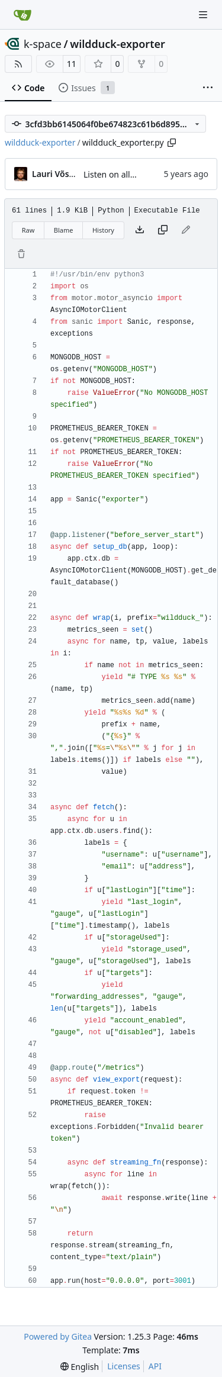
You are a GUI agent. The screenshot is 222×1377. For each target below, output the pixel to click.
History (103, 230)
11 (71, 63)
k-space (43, 44)
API (155, 1366)
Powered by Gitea (58, 1336)
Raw (28, 230)
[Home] (22, 14)
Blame (63, 230)
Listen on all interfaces (126, 174)
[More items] (207, 88)
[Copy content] (162, 230)
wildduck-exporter (117, 44)
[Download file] (139, 230)
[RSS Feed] (18, 64)
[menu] (79, 1366)
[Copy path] (172, 143)
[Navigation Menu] (204, 14)
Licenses (123, 1366)
